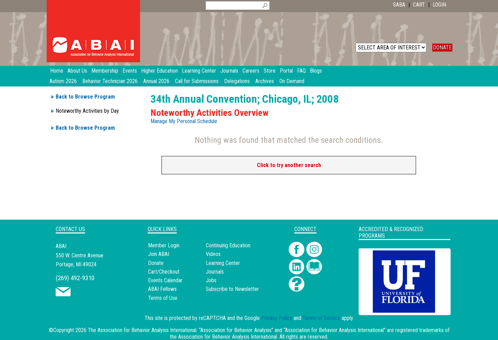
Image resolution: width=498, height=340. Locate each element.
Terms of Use (162, 298)
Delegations (237, 81)
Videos (213, 254)
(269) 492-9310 (75, 278)
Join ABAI (158, 254)
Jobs (211, 280)
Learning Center (223, 263)
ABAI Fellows (162, 289)
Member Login (163, 245)
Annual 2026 (156, 81)
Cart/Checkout (163, 271)
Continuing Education (228, 245)
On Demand (291, 81)
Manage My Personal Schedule (183, 121)
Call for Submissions (197, 81)
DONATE (442, 47)
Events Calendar (165, 280)
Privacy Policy (276, 318)
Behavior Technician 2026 (110, 81)
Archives (264, 81)
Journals (215, 271)
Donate (156, 263)
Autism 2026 (63, 81)
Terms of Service (321, 318)
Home (56, 70)
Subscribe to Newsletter (232, 289)
